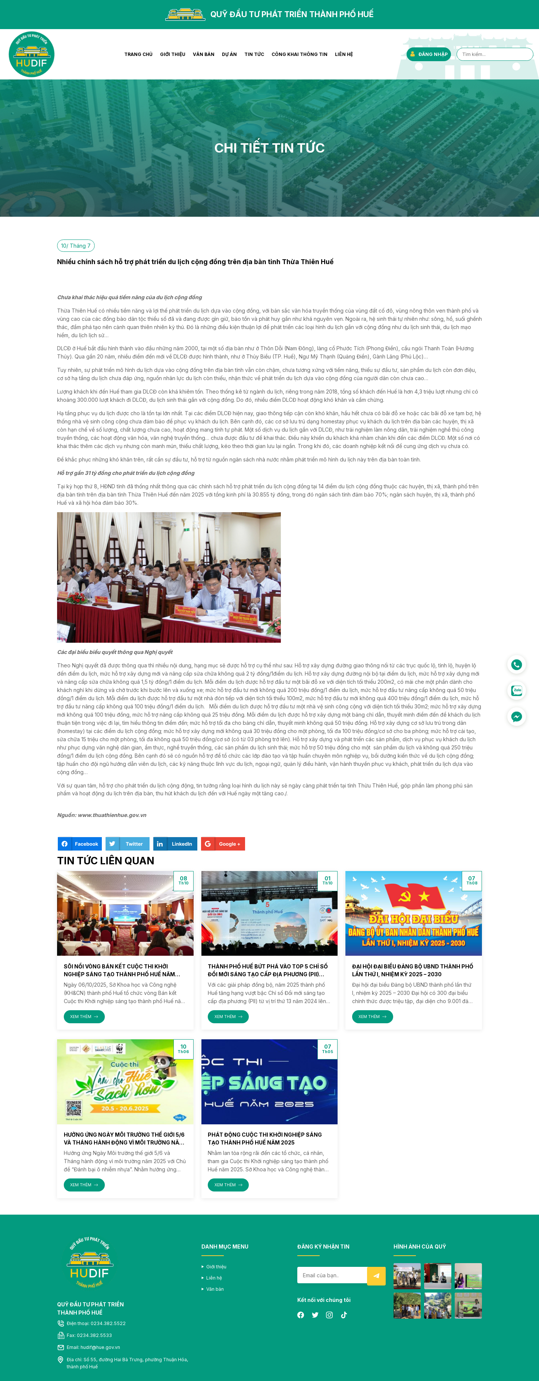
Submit (376, 1276)
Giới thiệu (172, 54)
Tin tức (254, 54)
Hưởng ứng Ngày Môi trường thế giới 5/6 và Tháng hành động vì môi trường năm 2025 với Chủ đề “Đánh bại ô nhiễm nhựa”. (124, 1142)
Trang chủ (138, 54)
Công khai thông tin (300, 54)
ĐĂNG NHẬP (429, 54)
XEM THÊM (84, 1016)
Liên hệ (344, 54)
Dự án (229, 54)
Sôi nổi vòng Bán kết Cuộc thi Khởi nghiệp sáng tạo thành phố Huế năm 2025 (119, 974)
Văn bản (203, 54)
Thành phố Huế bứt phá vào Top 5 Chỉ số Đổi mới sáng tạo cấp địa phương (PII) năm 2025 (268, 974)
